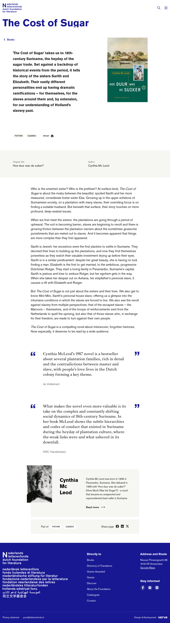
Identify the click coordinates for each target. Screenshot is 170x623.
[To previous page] (4, 39)
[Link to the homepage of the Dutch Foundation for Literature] (12, 7)
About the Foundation (98, 589)
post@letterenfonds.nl (33, 617)
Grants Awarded (96, 571)
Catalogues (93, 595)
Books (10, 39)
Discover (91, 583)
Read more (95, 507)
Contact (91, 600)
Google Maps (147, 567)
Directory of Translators (99, 566)
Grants (90, 577)
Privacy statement (11, 617)
